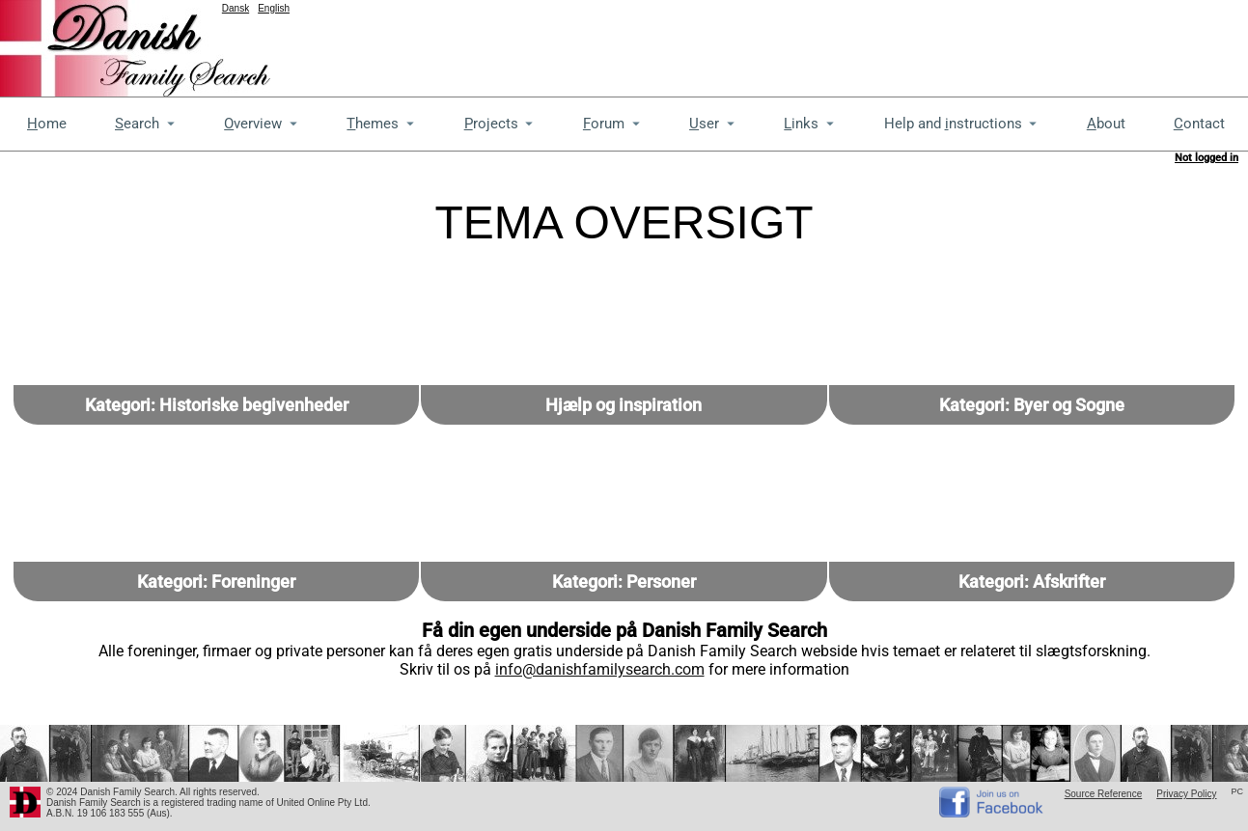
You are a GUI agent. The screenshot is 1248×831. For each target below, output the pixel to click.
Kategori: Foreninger (216, 581)
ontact (1199, 123)
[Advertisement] (896, 43)
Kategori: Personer (624, 581)
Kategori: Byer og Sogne (1031, 405)
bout (1106, 123)
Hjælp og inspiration (623, 405)
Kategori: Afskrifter (1031, 581)
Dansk (235, 8)
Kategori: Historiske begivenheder (216, 405)
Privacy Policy (1186, 794)
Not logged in (1206, 158)
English (274, 8)
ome (47, 123)
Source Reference (1104, 794)
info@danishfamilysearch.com (600, 669)
